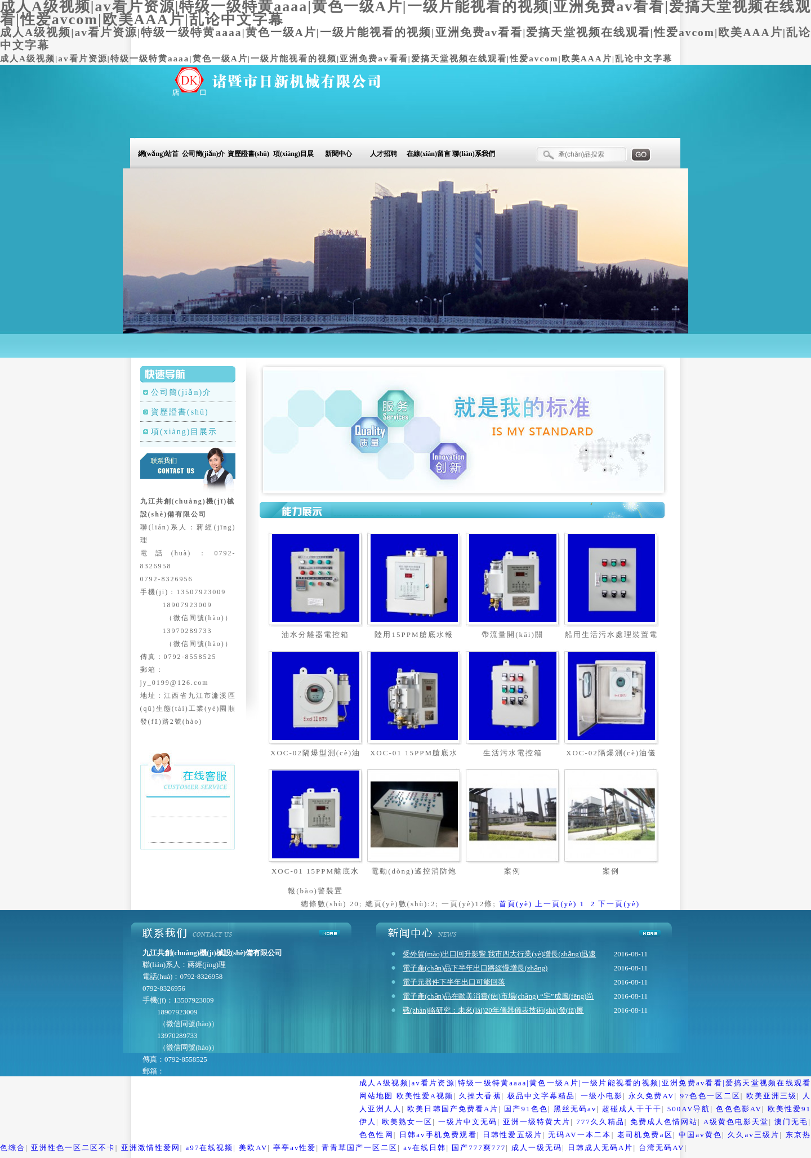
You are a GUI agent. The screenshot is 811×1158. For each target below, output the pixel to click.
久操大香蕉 (480, 1096)
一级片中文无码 (467, 1121)
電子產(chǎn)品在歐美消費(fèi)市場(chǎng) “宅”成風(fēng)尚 (498, 996)
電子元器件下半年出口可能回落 (454, 982)
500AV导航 (689, 1108)
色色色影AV (738, 1108)
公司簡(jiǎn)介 (203, 154)
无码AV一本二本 (579, 1134)
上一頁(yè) (556, 903)
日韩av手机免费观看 (438, 1134)
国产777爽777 (479, 1147)
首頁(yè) (515, 903)
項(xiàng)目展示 (293, 156)
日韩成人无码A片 (600, 1147)
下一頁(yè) (619, 903)
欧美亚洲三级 (771, 1096)
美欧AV (253, 1147)
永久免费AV (651, 1096)
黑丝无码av (575, 1108)
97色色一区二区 (710, 1096)
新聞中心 (338, 154)
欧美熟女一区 (407, 1121)
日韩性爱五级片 (512, 1134)
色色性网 (376, 1134)
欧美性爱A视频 (425, 1096)
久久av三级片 (753, 1134)
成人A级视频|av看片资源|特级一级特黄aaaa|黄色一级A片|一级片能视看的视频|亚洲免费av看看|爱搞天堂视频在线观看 (585, 1083)
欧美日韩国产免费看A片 (452, 1108)
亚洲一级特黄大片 (537, 1121)
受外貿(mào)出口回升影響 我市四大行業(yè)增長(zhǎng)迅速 (499, 954)
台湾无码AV (661, 1147)
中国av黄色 (700, 1134)
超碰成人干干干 (632, 1108)
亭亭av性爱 (294, 1147)
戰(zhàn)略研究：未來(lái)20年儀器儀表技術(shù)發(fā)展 (493, 1010)
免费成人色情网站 (664, 1121)
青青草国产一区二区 (360, 1147)
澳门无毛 (791, 1121)
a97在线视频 (210, 1147)
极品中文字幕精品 (541, 1096)
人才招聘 (383, 154)
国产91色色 (525, 1108)
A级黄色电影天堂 (736, 1121)
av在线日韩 (424, 1147)
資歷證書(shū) (248, 154)
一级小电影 (602, 1096)
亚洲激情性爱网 (150, 1147)
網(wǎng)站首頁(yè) (158, 156)
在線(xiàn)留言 (429, 154)
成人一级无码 (536, 1147)
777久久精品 (600, 1121)
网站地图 (376, 1096)
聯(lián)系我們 (473, 154)
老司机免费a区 (645, 1134)
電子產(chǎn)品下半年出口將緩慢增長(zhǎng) (475, 968)
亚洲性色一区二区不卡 (73, 1147)
